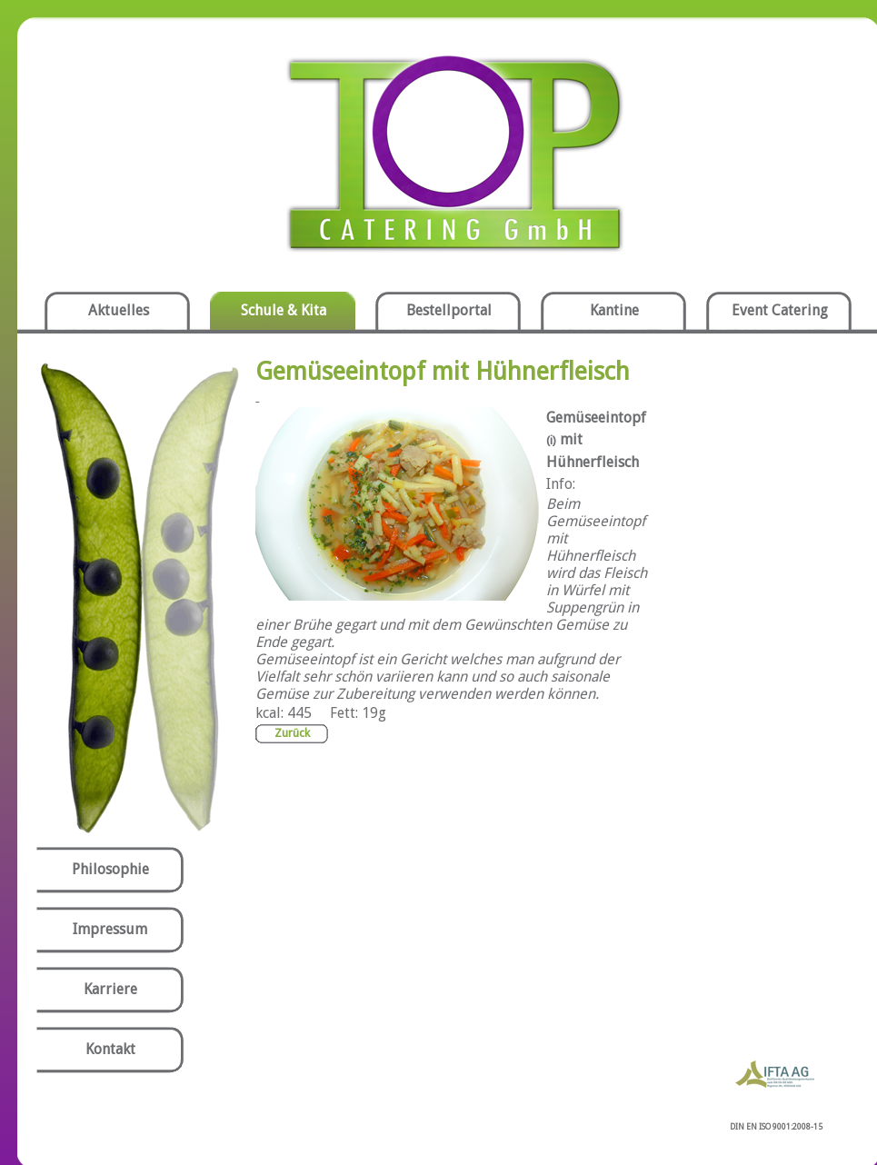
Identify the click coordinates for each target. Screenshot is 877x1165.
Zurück (292, 733)
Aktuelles (118, 310)
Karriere (110, 989)
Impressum (110, 929)
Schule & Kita (283, 310)
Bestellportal (449, 310)
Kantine (614, 310)
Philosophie (110, 869)
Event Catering (780, 310)
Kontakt (110, 1049)
